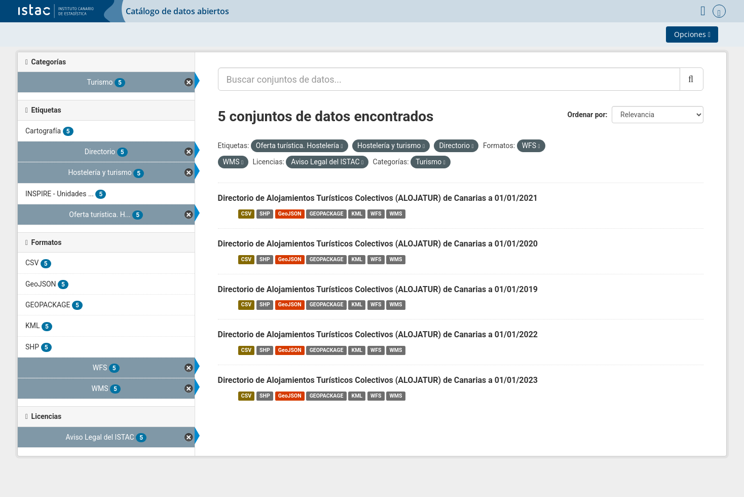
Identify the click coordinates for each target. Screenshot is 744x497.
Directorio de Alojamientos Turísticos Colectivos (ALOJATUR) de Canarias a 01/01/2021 (378, 198)
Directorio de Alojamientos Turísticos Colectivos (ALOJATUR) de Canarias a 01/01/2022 (378, 334)
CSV (246, 213)
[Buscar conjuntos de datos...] (449, 79)
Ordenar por (587, 115)
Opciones (692, 34)
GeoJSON (290, 213)
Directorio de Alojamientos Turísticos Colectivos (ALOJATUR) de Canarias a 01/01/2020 (378, 243)
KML (356, 213)
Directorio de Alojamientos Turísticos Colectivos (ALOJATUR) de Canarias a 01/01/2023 (378, 380)
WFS (375, 213)
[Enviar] (691, 79)
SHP (264, 213)
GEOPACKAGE (327, 213)
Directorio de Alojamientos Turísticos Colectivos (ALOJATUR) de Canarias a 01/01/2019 (378, 289)
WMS (396, 213)
